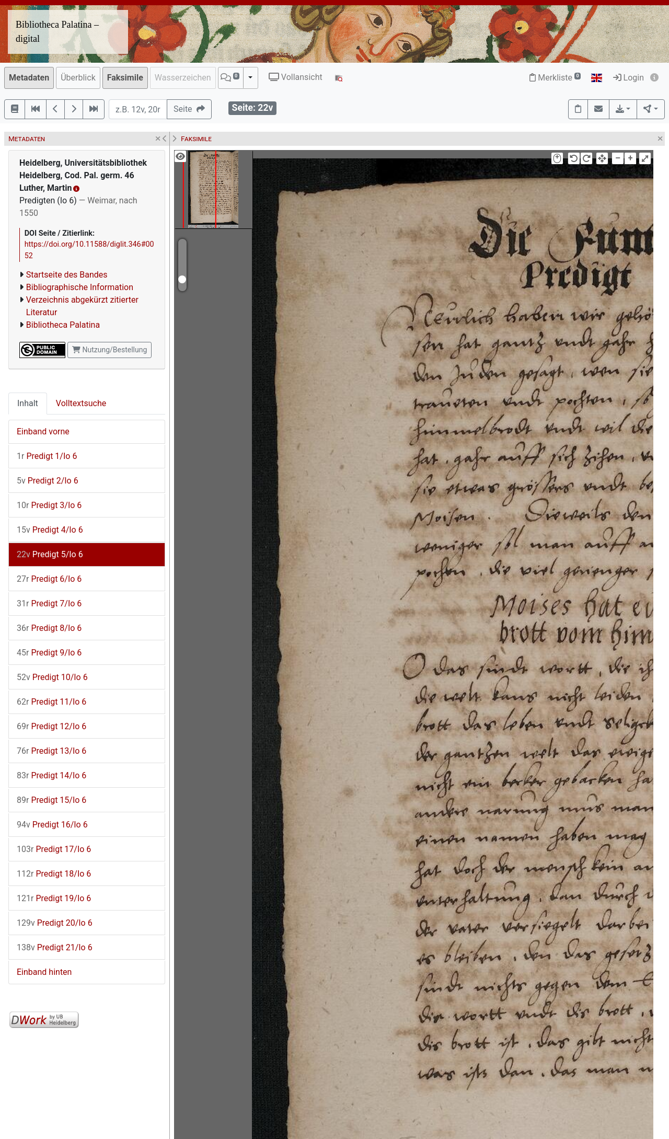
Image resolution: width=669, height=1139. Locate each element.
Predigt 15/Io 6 (51, 800)
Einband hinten (44, 972)
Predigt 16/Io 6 (52, 825)
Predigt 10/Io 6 (52, 677)
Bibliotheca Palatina (63, 325)
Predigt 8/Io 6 (49, 628)
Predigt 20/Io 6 (55, 923)
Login (628, 78)
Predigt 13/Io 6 (51, 751)
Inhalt (27, 403)
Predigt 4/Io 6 (50, 530)
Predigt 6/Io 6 (49, 579)
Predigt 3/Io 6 (49, 505)
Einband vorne (43, 431)
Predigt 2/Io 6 (47, 481)
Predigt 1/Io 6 (47, 456)
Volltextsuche (81, 403)
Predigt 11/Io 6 (51, 702)
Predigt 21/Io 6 (55, 947)
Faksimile (125, 78)
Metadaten (29, 78)
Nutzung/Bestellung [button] (109, 350)
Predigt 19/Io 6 (54, 898)
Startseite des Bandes (67, 275)
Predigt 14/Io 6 (51, 775)
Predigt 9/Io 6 (49, 653)
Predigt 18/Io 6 (54, 874)
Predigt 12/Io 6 (51, 726)
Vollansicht (295, 77)
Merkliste (555, 78)
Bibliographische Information (79, 287)
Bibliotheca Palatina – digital (57, 31)
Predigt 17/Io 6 (54, 849)
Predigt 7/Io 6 (49, 603)
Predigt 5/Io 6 (50, 554)
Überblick (78, 78)
